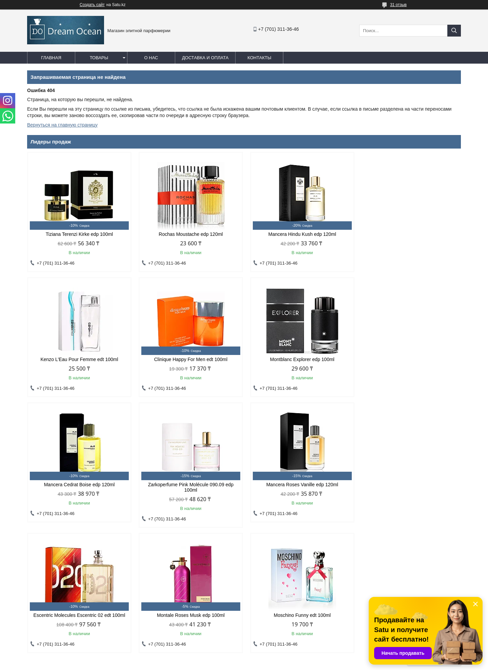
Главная (51, 57)
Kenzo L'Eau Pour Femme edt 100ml (409, 234)
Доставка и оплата (205, 57)
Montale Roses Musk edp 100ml (299, 490)
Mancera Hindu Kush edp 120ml (299, 234)
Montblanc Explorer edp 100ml (189, 359)
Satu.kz (273, 657)
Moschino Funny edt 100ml (409, 490)
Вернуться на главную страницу (62, 125)
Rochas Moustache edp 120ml (189, 234)
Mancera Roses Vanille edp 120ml (79, 490)
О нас (151, 57)
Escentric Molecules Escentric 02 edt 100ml (189, 490)
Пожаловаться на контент (274, 663)
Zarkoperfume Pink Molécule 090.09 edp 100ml (409, 362)
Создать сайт (92, 4)
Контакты (259, 57)
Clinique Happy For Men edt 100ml (78, 359)
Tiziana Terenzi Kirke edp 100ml (78, 234)
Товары (99, 57)
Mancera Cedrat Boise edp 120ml (299, 359)
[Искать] (454, 31)
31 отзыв (398, 4)
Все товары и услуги (431, 535)
